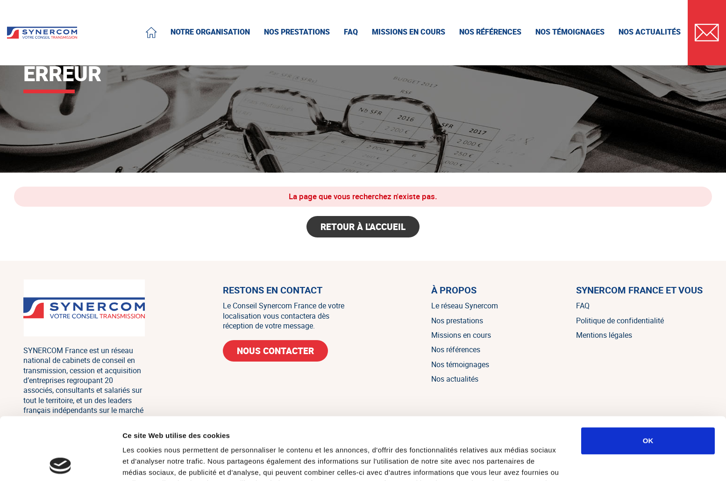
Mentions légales (604, 335)
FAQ (583, 305)
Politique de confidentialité (620, 320)
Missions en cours (461, 335)
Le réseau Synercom (464, 305)
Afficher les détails (514, 463)
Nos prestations (457, 320)
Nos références (455, 349)
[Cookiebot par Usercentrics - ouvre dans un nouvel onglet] (60, 463)
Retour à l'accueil (363, 227)
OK (648, 378)
